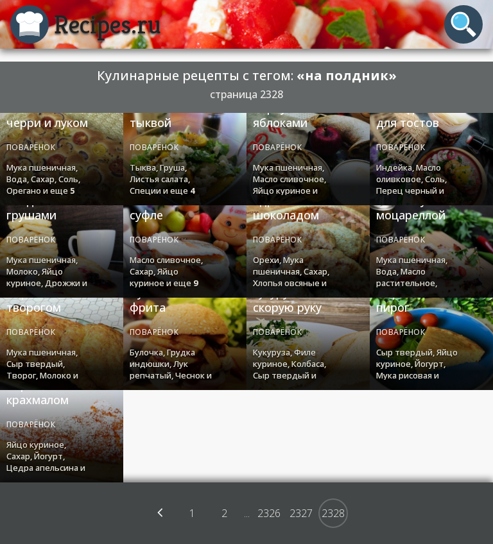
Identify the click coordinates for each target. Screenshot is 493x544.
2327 (301, 513)
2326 (269, 513)
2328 (333, 513)
